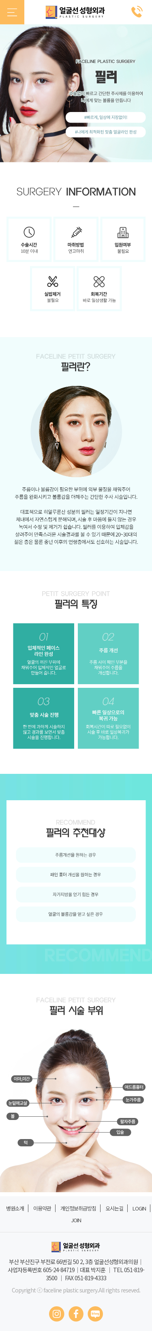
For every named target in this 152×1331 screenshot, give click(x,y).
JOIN (76, 1220)
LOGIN (139, 1208)
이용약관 (42, 1208)
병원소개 (15, 1208)
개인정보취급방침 (78, 1208)
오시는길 (114, 1208)
